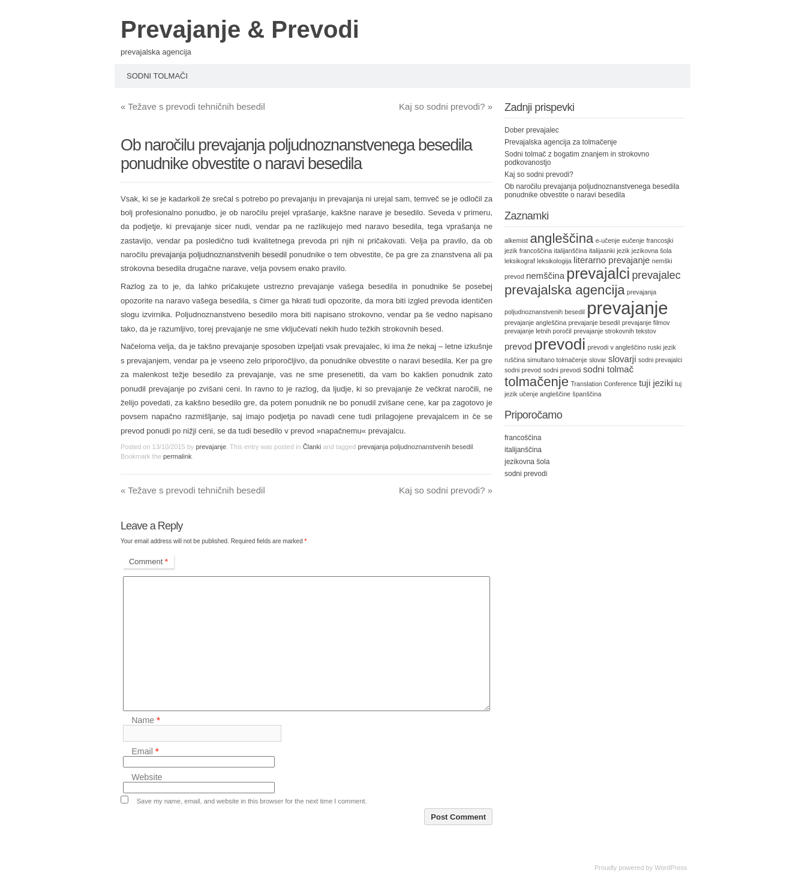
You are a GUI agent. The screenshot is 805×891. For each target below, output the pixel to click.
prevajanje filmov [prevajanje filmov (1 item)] (646, 322)
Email (144, 751)
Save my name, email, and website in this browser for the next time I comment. (252, 801)
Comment (148, 561)
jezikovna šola (526, 461)
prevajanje (211, 446)
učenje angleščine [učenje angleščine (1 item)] (544, 394)
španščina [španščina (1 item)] (586, 394)
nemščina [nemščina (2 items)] (545, 275)
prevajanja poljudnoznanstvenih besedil (219, 254)
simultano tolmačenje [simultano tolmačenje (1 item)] (557, 359)
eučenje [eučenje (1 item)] (633, 240)
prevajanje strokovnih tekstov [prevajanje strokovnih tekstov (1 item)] (614, 331)
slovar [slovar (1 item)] (597, 359)
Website (146, 777)
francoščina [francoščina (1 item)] (535, 250)
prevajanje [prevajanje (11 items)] (627, 308)
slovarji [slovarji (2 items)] (622, 359)
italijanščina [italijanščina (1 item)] (570, 250)
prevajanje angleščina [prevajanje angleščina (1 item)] (535, 322)
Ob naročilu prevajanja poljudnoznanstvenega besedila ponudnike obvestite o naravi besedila (592, 190)
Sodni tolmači (157, 75)
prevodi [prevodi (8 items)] (559, 344)
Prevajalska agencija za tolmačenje (560, 142)
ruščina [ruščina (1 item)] (514, 359)
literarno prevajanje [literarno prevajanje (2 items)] (611, 260)
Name (145, 720)
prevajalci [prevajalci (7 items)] (598, 273)
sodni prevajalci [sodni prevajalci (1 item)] (660, 359)
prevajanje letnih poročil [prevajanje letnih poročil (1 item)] (538, 331)
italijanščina (523, 450)
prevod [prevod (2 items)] (518, 346)
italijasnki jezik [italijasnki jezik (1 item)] (609, 250)
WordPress (670, 867)
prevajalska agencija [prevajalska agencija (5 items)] (564, 289)
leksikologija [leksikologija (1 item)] (554, 260)
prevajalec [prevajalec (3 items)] (656, 275)
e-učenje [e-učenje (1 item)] (608, 240)
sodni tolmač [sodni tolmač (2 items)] (608, 369)
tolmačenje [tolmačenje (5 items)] (536, 381)
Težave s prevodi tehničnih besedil (193, 106)
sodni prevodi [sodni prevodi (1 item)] (562, 370)
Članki (312, 446)
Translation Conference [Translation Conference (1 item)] (603, 383)
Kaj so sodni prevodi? (445, 106)
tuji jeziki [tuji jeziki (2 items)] (656, 383)
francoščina (522, 438)
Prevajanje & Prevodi (240, 29)
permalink (177, 456)
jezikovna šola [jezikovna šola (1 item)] (652, 250)
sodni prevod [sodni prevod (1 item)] (522, 370)
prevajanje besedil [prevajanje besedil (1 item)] (594, 322)
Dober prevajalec (531, 130)
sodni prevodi (525, 473)
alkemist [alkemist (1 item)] (516, 240)
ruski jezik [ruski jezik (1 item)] (662, 347)
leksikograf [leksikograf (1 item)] (519, 260)
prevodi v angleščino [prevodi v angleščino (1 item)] (616, 347)
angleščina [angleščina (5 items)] (561, 238)
